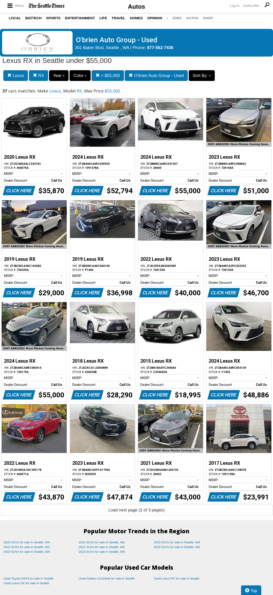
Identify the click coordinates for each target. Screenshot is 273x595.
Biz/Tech (33, 18)
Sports (53, 18)
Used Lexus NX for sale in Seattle (26, 583)
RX (38, 75)
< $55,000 (108, 75)
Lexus (15, 75)
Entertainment (80, 18)
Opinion (154, 18)
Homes (136, 18)
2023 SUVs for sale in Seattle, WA (177, 542)
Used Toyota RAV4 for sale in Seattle (29, 578)
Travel (118, 18)
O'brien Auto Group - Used (156, 75)
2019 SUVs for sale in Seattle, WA (27, 551)
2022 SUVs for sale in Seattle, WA (27, 547)
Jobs (177, 18)
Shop (208, 18)
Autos (136, 6)
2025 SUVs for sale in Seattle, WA (27, 542)
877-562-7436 (160, 47)
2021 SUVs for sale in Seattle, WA (102, 547)
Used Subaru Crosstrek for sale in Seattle (107, 578)
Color (80, 75)
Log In (234, 6)
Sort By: (202, 75)
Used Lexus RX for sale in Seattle (176, 578)
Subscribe (251, 6)
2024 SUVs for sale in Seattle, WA (102, 542)
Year (59, 75)
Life (103, 18)
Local (15, 18)
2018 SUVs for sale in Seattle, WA (102, 551)
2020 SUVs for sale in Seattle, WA (177, 547)
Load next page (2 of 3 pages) (136, 510)
